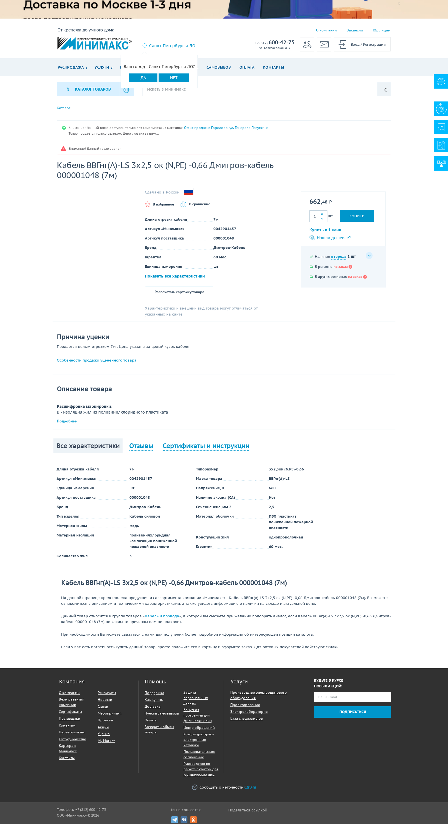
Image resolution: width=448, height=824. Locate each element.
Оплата (246, 67)
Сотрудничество (72, 739)
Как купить (154, 699)
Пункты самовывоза (162, 713)
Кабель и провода (162, 616)
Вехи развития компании (71, 702)
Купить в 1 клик (325, 229)
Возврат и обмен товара (159, 729)
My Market (106, 741)
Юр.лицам (382, 30)
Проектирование (245, 705)
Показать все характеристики (175, 276)
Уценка (104, 734)
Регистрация (374, 44)
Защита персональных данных (195, 697)
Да (143, 77)
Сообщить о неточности (224, 787)
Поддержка (154, 693)
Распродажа (71, 67)
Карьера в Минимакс (68, 748)
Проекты (105, 720)
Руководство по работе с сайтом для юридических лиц (200, 769)
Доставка (153, 706)
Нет (174, 77)
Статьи (103, 706)
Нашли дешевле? (330, 237)
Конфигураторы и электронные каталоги (198, 739)
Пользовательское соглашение (199, 754)
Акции (103, 727)
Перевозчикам (72, 732)
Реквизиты (107, 693)
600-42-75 (275, 43)
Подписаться (352, 711)
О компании (326, 30)
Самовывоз (219, 67)
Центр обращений (199, 727)
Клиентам (67, 725)
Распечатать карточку (179, 292)
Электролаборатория (249, 711)
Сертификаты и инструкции (206, 446)
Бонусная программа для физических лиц (197, 715)
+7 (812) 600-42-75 (90, 809)
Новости (105, 699)
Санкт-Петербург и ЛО (172, 45)
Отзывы (141, 446)
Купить (356, 216)
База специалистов (246, 718)
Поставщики (69, 718)
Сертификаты (70, 711)
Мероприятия (109, 713)
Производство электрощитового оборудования (258, 695)
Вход (355, 44)
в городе (338, 256)
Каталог (63, 108)
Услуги (102, 67)
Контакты (273, 67)
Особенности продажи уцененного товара (97, 360)
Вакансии (355, 30)
